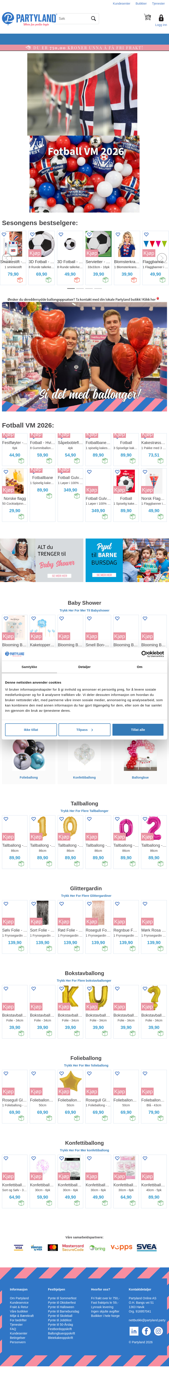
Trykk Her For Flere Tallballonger (84, 831)
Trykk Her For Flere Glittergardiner (86, 916)
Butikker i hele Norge (105, 1336)
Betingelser (17, 1358)
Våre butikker (19, 1332)
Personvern (18, 1363)
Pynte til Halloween (61, 1327)
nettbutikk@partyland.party (147, 1341)
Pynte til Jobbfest (60, 1341)
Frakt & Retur (19, 1327)
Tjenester (158, 3)
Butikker (141, 3)
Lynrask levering (102, 1327)
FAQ (13, 1349)
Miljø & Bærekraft (22, 1336)
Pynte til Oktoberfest (62, 1323)
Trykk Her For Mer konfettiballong (84, 1171)
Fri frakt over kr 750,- (105, 1319)
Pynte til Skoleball (60, 1336)
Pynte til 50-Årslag (60, 1345)
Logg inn (161, 25)
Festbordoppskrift (60, 1349)
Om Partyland (19, 1319)
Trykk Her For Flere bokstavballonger (84, 1001)
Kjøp (34, 253)
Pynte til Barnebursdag (63, 1332)
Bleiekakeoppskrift (60, 1358)
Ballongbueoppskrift (61, 1354)
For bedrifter (18, 1341)
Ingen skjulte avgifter (105, 1332)
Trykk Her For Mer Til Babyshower (84, 631)
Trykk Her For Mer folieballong (86, 1086)
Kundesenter (121, 3)
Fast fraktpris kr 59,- (104, 1323)
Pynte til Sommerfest (62, 1319)
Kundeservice (19, 1323)
